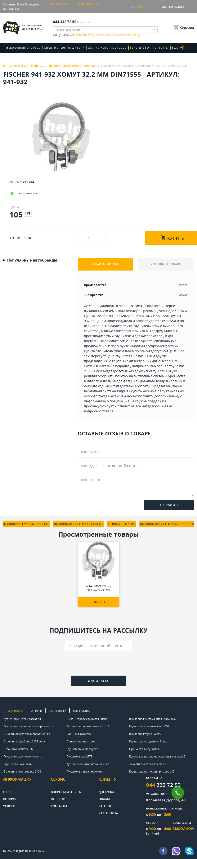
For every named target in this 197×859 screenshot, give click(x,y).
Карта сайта (108, 813)
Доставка (106, 791)
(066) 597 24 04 (88, 4)
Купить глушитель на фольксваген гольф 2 (157, 756)
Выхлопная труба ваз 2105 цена (24, 741)
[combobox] (105, 29)
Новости (58, 799)
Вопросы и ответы (66, 791)
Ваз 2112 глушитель (79, 734)
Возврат (9, 799)
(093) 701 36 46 (59, 4)
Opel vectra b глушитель (145, 749)
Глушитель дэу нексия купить (23, 756)
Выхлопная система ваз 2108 (22, 771)
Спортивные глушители (64, 48)
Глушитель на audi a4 (17, 764)
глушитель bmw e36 (150, 326)
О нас (7, 791)
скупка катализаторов (107, 48)
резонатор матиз (121, 524)
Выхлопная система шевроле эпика (27, 734)
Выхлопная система (23, 48)
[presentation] (98, 664)
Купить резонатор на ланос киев (88, 764)
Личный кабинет (173, 6)
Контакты (160, 48)
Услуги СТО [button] (139, 48)
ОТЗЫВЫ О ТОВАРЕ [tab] (166, 264)
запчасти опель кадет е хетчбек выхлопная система (108, 35)
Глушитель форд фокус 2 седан (149, 741)
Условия (10, 806)
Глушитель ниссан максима (85, 771)
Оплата (104, 799)
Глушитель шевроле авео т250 (149, 726)
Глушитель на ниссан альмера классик (29, 726)
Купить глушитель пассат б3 (22, 719)
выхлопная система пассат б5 (78, 524)
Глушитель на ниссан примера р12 (151, 771)
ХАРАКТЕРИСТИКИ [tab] (105, 264)
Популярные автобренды (32, 260)
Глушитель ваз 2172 (79, 756)
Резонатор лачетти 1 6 (18, 749)
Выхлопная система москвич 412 (88, 726)
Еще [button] (178, 48)
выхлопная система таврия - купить (113, 391)
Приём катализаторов (81, 741)
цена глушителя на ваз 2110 (129, 356)
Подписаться (98, 681)
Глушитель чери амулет (82, 749)
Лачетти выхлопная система (147, 764)
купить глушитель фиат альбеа (109, 351)
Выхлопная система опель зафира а (152, 719)
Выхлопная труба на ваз (145, 734)
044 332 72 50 (64, 21)
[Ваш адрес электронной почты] (98, 645)
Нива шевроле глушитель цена (87, 719)
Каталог (105, 806)
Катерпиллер (151, 336)
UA (133, 7)
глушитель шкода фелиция (115, 381)
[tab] (27, 781)
